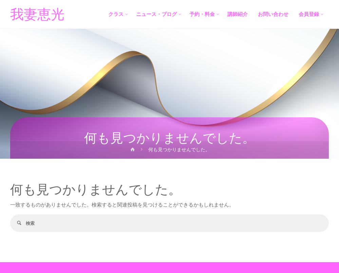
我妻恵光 (37, 14)
